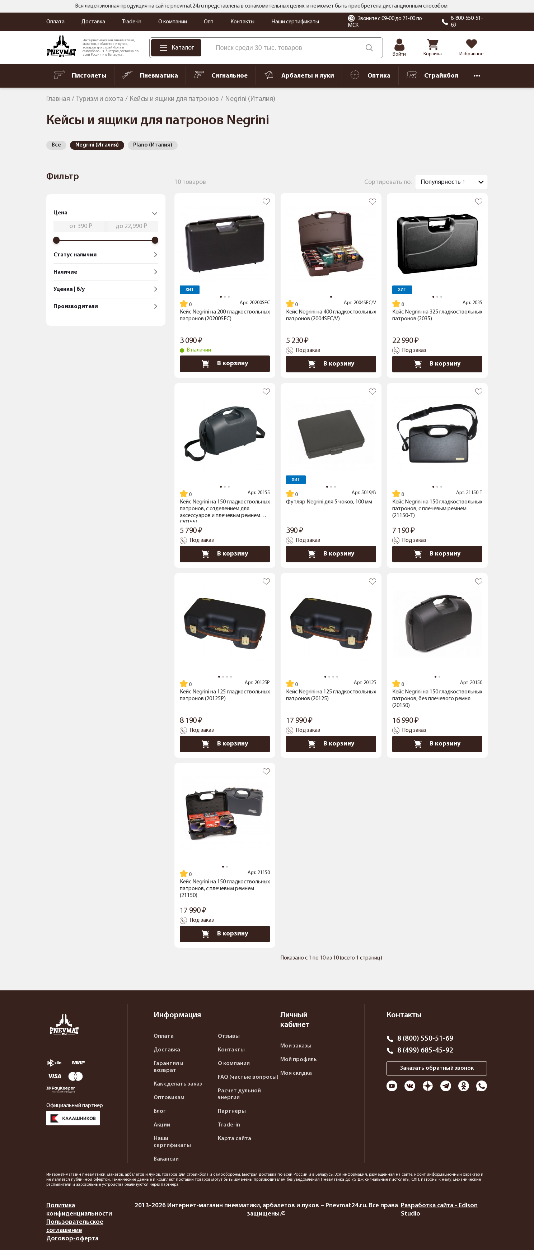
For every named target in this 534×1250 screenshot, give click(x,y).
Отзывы (229, 1036)
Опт (209, 22)
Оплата (55, 22)
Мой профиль (298, 1060)
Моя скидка (296, 1073)
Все (56, 145)
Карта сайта (234, 1139)
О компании (172, 22)
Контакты (242, 22)
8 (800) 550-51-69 (425, 1038)
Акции (162, 1125)
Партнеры (232, 1111)
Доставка (93, 22)
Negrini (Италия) (97, 145)
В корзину (225, 364)
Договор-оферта (72, 1238)
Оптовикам (169, 1098)
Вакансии (166, 1159)
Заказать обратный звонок (437, 1068)
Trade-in (131, 22)
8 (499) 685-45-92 (425, 1050)
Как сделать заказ (178, 1084)
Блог (160, 1111)
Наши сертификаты (295, 22)
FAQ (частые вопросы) (248, 1077)
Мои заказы (296, 1046)
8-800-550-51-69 (467, 21)
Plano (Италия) (152, 145)
